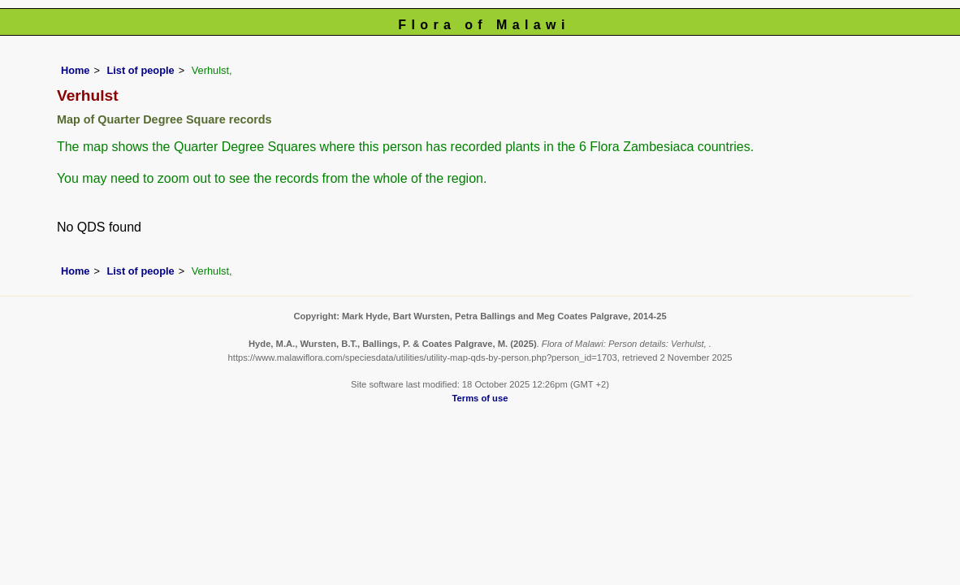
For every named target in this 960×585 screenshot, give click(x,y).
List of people (140, 70)
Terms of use (480, 398)
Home (75, 70)
